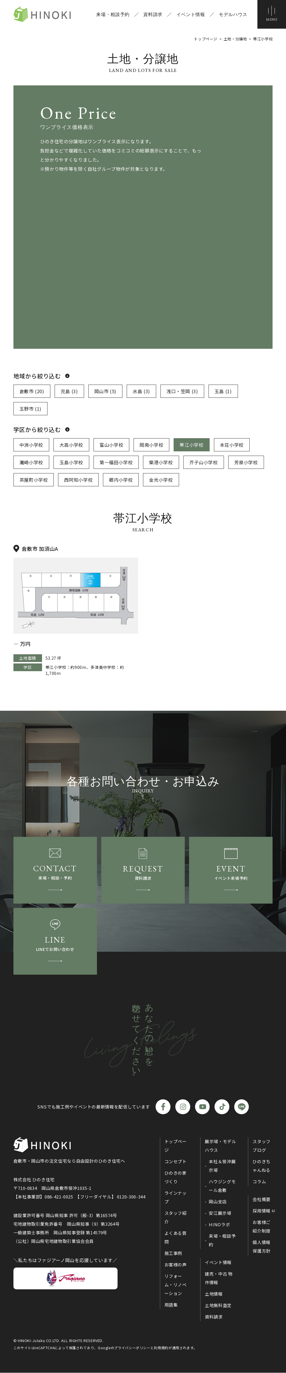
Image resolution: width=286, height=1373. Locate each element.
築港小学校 (161, 462)
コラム (259, 1181)
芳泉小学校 (246, 462)
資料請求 (152, 14)
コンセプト (175, 1161)
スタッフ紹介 (175, 1217)
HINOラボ (219, 1224)
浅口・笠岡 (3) (182, 391)
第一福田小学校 (116, 462)
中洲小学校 (31, 444)
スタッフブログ (262, 1145)
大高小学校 (71, 444)
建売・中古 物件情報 (219, 1278)
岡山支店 (218, 1201)
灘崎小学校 (31, 462)
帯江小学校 (191, 444)
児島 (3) (69, 391)
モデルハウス (233, 14)
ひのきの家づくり (175, 1177)
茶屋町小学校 (33, 479)
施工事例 (173, 1253)
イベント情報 (190, 14)
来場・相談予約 (112, 14)
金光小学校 (161, 479)
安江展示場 (220, 1213)
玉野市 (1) (30, 408)
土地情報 (214, 1294)
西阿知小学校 (78, 479)
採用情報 (262, 1211)
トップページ (175, 1145)
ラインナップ (175, 1197)
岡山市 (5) (105, 391)
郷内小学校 (121, 479)
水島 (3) (141, 391)
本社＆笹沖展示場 (222, 1165)
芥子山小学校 (203, 462)
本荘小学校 (232, 444)
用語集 (171, 1305)
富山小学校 (111, 444)
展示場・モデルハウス (220, 1145)
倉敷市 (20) (31, 391)
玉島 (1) (223, 391)
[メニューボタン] (271, 14)
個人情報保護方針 (262, 1246)
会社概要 (262, 1199)
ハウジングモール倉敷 (222, 1185)
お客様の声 (175, 1265)
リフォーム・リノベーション (175, 1284)
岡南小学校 (151, 444)
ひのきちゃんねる (262, 1165)
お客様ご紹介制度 (262, 1226)
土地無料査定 (218, 1305)
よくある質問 (175, 1237)
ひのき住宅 (42, 14)
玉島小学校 (71, 462)
